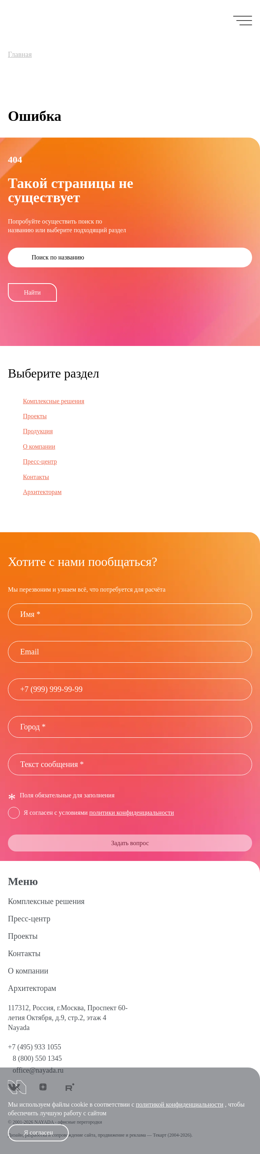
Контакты (36, 477)
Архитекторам (42, 492)
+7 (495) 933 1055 (34, 1047)
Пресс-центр (40, 461)
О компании (39, 446)
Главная (20, 54)
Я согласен (38, 1132)
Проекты (35, 416)
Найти (32, 292)
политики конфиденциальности (131, 812)
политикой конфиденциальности (180, 1104)
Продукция (38, 431)
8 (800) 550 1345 (37, 1058)
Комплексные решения (53, 401)
